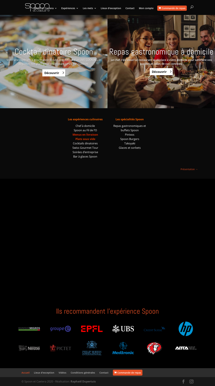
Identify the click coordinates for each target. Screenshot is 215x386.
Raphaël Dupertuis (83, 381)
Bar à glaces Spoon (85, 156)
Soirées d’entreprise (85, 152)
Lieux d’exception (111, 8)
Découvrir (51, 73)
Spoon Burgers (129, 139)
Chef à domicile (85, 126)
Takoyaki (129, 143)
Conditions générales (83, 372)
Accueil (26, 372)
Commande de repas (173, 8)
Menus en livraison (85, 134)
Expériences (68, 8)
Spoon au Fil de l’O (85, 130)
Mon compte (146, 8)
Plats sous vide (85, 139)
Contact (130, 8)
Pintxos (129, 134)
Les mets (88, 8)
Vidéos (62, 372)
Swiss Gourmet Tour (85, 148)
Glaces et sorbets (130, 148)
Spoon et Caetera (44, 8)
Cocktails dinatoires (85, 143)
